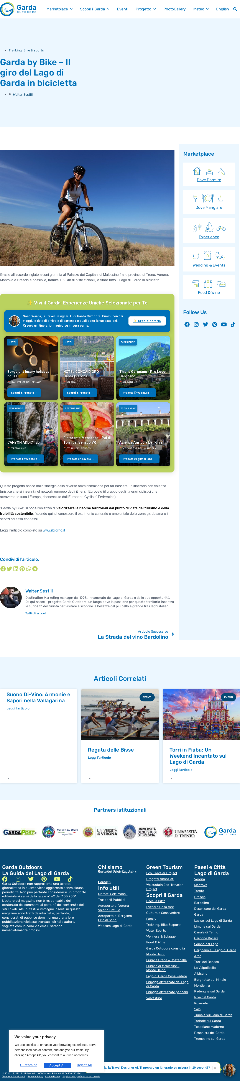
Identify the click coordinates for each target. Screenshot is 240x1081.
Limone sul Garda (207, 924)
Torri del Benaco (206, 958)
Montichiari (202, 981)
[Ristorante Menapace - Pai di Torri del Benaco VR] (87, 434)
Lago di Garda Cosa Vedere (166, 972)
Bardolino (201, 902)
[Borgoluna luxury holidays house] (31, 368)
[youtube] (57, 879)
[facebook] (5, 879)
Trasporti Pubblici (111, 900)
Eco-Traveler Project (161, 873)
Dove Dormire (209, 180)
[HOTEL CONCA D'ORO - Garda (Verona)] (87, 368)
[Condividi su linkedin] (16, 568)
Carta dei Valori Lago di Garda (115, 877)
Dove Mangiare (209, 207)
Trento (199, 891)
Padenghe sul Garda (209, 987)
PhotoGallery (174, 9)
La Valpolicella (205, 964)
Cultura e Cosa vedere (163, 911)
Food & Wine (209, 292)
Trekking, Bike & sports (26, 50)
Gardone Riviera (206, 936)
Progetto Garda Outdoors (117, 872)
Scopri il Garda (94, 9)
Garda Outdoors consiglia (165, 945)
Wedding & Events (209, 265)
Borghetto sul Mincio (210, 975)
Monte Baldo (155, 951)
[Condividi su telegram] (35, 568)
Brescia (199, 896)
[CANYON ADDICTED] (31, 434)
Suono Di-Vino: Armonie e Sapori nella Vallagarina (38, 697)
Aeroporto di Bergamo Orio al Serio (115, 917)
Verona (199, 879)
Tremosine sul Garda (209, 1032)
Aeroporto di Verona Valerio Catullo (113, 907)
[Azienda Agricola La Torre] (143, 434)
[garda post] (20, 832)
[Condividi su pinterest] (22, 568)
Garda (198, 913)
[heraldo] (60, 832)
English (222, 9)
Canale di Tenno (206, 930)
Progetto (146, 9)
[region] (56, 1052)
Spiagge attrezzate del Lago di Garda (167, 979)
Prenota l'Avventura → (138, 392)
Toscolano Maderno (209, 1020)
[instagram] (18, 879)
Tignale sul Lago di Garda (213, 1009)
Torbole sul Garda (207, 1015)
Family (151, 917)
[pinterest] (44, 879)
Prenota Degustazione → (139, 459)
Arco (197, 953)
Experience (209, 237)
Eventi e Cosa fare (160, 906)
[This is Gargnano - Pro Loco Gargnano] (143, 368)
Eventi (122, 9)
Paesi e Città (155, 900)
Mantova (200, 885)
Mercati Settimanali (112, 894)
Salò (197, 1003)
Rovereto (201, 998)
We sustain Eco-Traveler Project (164, 886)
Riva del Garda (205, 992)
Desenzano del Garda (210, 908)
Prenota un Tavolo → (80, 459)
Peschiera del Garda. (209, 1026)
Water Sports (156, 928)
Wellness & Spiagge (161, 934)
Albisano (200, 970)
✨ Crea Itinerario (147, 321)
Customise (28, 1065)
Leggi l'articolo (18, 709)
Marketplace (59, 9)
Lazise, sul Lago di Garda (213, 919)
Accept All (85, 1065)
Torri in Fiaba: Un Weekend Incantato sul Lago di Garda (198, 756)
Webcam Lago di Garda (115, 924)
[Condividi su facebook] (3, 568)
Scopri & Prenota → (24, 392)
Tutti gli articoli (37, 613)
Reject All (57, 1065)
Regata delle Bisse (111, 750)
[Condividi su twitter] (9, 568)
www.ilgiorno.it (54, 530)
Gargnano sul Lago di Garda (215, 947)
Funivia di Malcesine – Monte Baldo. (162, 964)
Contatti (104, 882)
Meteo (201, 9)
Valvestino (154, 993)
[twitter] (31, 879)
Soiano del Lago (206, 941)
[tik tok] (70, 879)
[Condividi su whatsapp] (28, 568)
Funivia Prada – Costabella (166, 957)
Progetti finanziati (160, 879)
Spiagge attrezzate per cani (167, 987)
